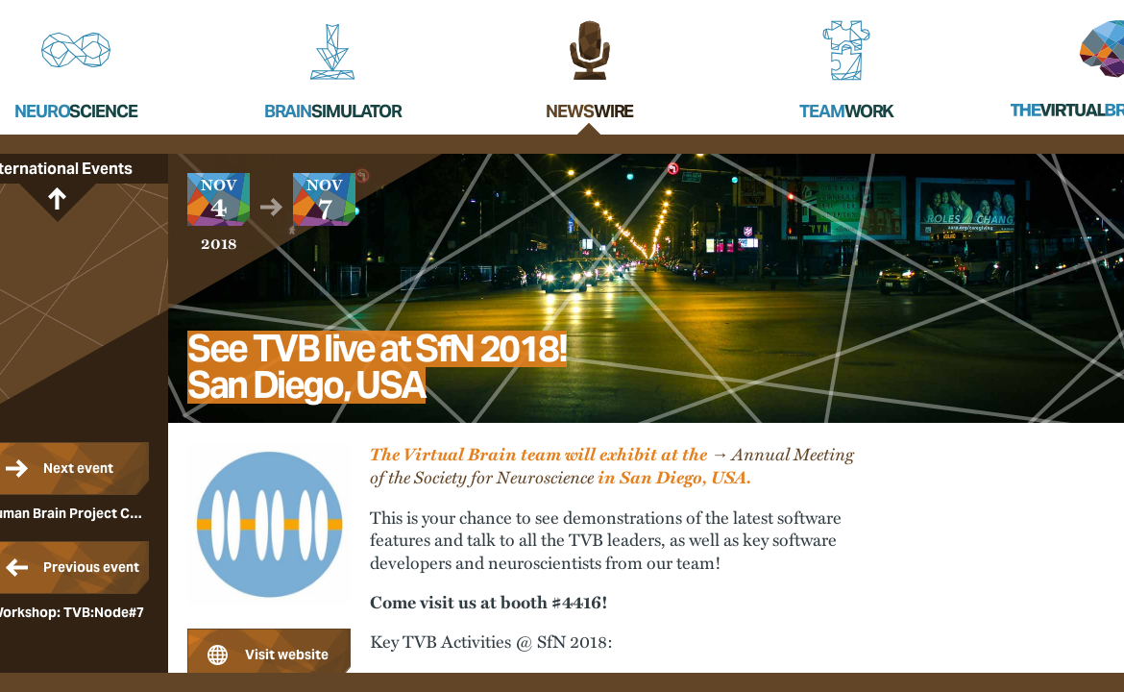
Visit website (287, 654)
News (589, 111)
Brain (333, 111)
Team (846, 111)
